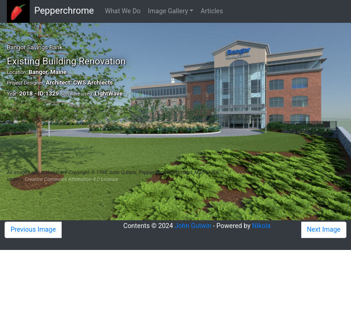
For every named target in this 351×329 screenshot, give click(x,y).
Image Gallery (168, 11)
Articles (212, 11)
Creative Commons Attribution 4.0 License (71, 179)
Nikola (261, 226)
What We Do (122, 11)
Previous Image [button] (33, 229)
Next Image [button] (323, 229)
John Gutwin (193, 226)
